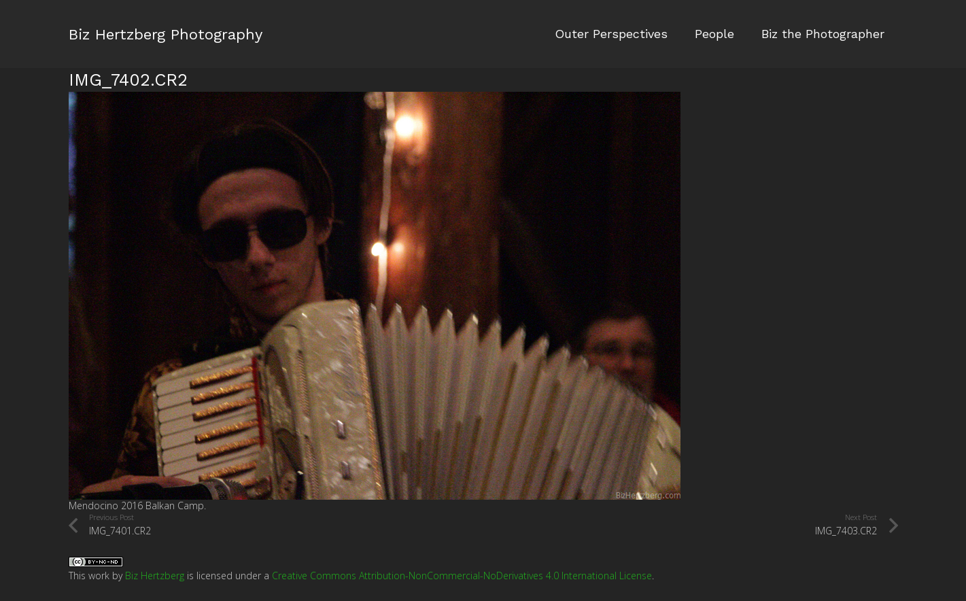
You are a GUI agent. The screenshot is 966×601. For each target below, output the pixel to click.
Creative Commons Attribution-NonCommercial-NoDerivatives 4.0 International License (462, 575)
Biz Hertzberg (154, 575)
